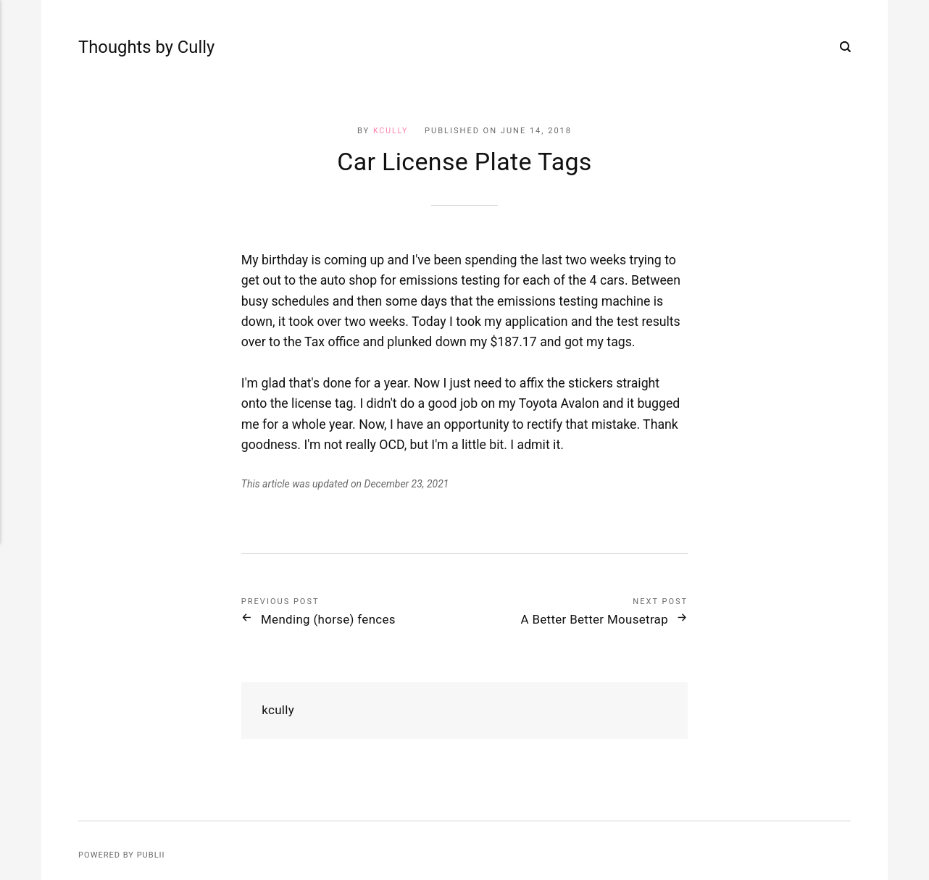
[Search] (845, 47)
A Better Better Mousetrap (585, 619)
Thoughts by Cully (120, 47)
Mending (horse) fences (336, 619)
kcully (390, 130)
